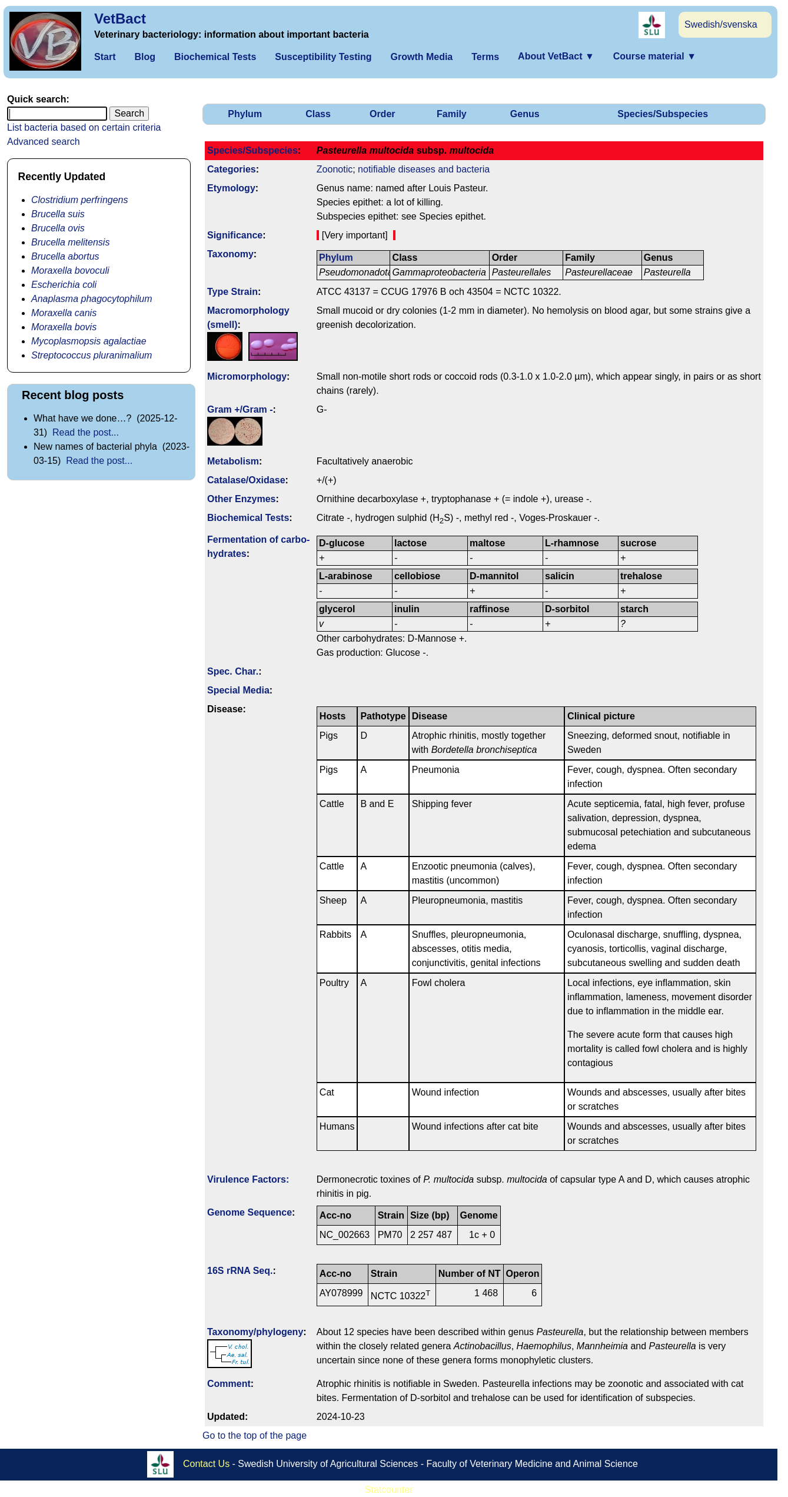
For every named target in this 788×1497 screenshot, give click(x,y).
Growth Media (421, 57)
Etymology (231, 188)
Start (104, 57)
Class (318, 114)
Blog (144, 57)
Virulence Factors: (248, 1179)
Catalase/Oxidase (246, 480)
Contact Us (206, 1464)
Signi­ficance (234, 235)
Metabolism (233, 461)
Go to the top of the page (254, 1435)
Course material (654, 56)
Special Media (238, 690)
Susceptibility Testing (323, 57)
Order (382, 114)
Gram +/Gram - (240, 409)
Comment (229, 1384)
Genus (525, 114)
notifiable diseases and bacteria (424, 169)
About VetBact (556, 56)
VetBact (120, 18)
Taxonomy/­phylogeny (255, 1332)
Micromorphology (247, 376)
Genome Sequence (249, 1212)
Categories (231, 169)
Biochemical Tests (215, 57)
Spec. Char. (232, 671)
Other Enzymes (241, 499)
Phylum (245, 114)
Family (452, 114)
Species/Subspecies (662, 114)
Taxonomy (230, 254)
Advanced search (43, 142)
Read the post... (85, 432)
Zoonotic (335, 169)
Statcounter (389, 1490)
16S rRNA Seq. (239, 1271)
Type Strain (232, 292)
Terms (485, 57)
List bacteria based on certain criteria (84, 127)
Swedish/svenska (720, 24)
